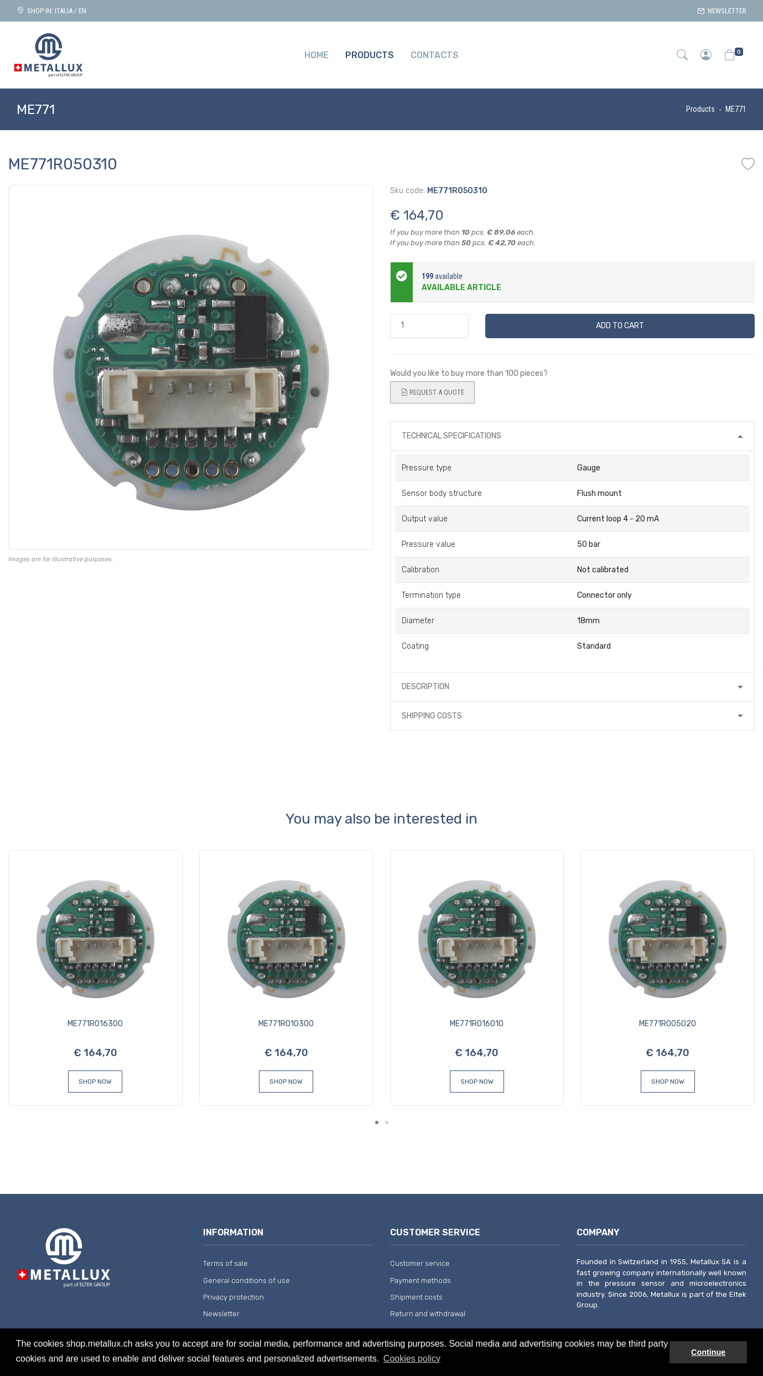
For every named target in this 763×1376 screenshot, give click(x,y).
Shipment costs (416, 1297)
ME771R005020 (667, 1023)
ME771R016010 (477, 1023)
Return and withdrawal (427, 1314)
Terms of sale (225, 1263)
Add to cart (620, 325)
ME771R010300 (286, 1023)
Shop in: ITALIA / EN (51, 11)
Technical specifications (451, 436)
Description (425, 686)
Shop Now (95, 1081)
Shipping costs (432, 716)
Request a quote (432, 392)
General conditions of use (246, 1280)
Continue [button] (708, 1352)
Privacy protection (233, 1297)
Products (700, 109)
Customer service (420, 1263)
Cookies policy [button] (411, 1358)
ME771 (735, 109)
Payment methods (420, 1280)
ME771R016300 (95, 1023)
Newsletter (721, 11)
